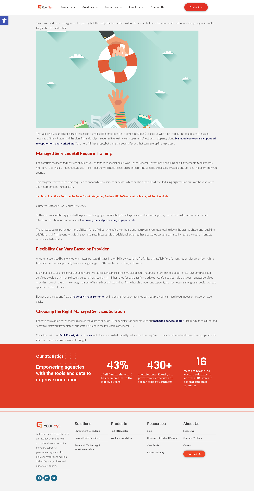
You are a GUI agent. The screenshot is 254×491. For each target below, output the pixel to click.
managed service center (168, 320)
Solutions (90, 7)
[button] (4, 20)
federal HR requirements (88, 296)
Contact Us (157, 7)
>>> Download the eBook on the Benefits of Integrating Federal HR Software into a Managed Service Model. (103, 196)
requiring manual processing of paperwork (108, 220)
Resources (113, 7)
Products (68, 7)
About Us (136, 7)
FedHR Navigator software (76, 335)
